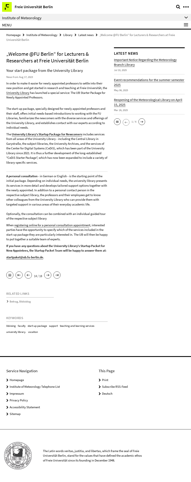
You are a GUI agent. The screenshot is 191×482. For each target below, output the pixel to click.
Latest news (86, 35)
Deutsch (107, 393)
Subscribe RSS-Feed (115, 387)
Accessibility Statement (25, 407)
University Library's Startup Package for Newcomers (47, 134)
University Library (17, 93)
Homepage (13, 35)
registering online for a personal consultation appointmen (51, 225)
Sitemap (15, 414)
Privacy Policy (19, 400)
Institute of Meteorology (41, 35)
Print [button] (105, 380)
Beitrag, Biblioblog (20, 301)
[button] (117, 122)
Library (67, 35)
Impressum (17, 393)
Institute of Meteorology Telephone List (35, 387)
